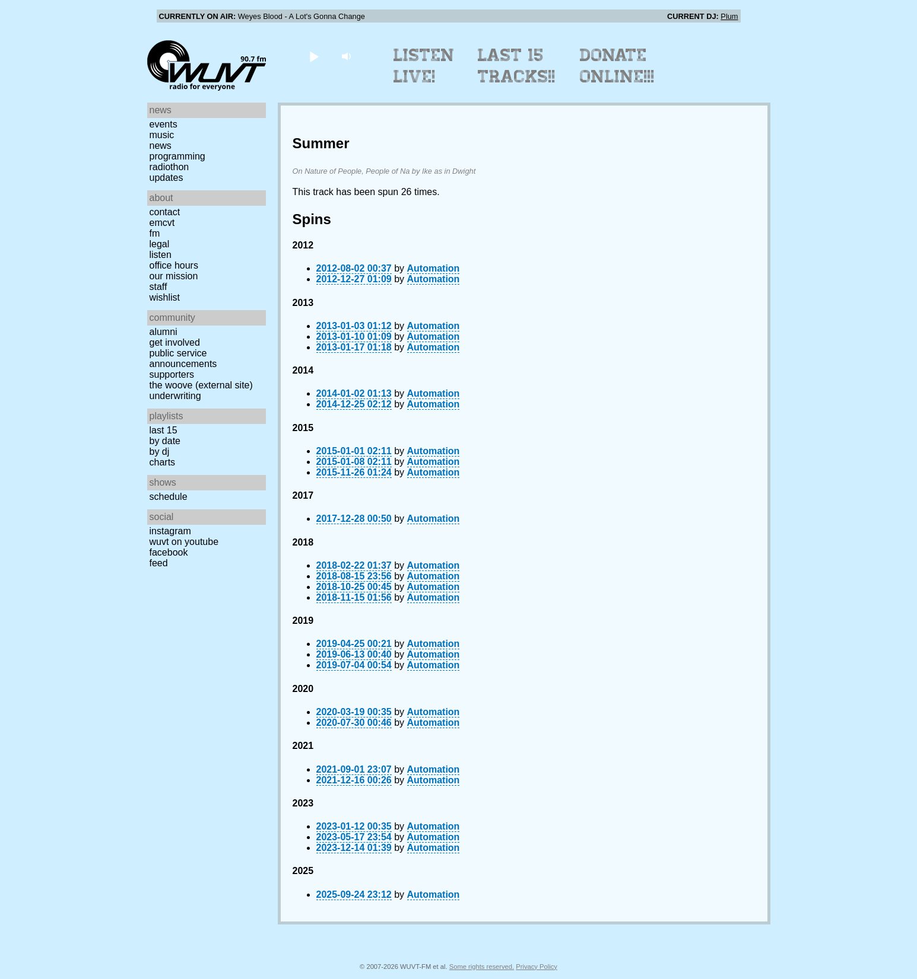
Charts (163, 462)
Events (163, 124)
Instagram (170, 531)
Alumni (163, 332)
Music (162, 135)
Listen (161, 255)
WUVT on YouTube (184, 542)
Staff (158, 287)
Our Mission (174, 276)
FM (155, 233)
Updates (166, 178)
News (161, 146)
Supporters (172, 374)
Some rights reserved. (481, 966)
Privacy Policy (536, 966)
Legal (160, 244)
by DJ (160, 452)
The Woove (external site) (201, 385)
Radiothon (169, 167)
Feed (159, 563)
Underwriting (175, 396)
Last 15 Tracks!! (517, 65)
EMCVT (162, 223)
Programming (177, 156)
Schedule (169, 497)
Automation (433, 268)
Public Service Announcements (183, 358)
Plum (729, 16)
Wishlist (165, 297)
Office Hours (174, 265)
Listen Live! (424, 65)
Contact (165, 212)
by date (165, 441)
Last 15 (163, 430)
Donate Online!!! (617, 65)
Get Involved (175, 342)
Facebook (169, 552)
